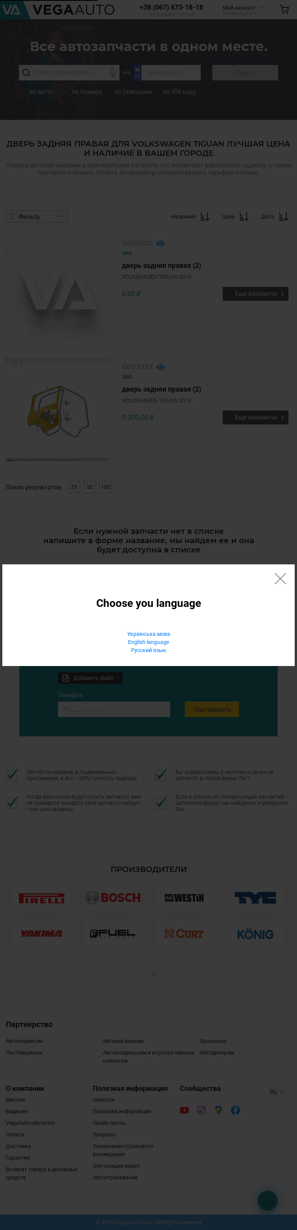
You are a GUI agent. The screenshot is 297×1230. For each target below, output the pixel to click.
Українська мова (148, 634)
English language (148, 642)
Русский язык (148, 650)
